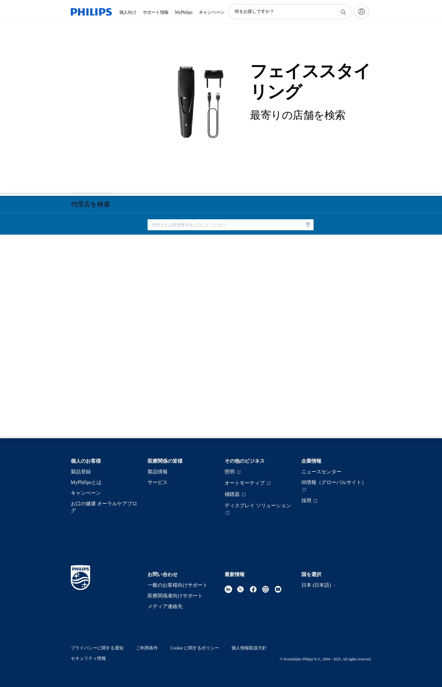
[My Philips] (361, 11)
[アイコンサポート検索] (343, 12)
